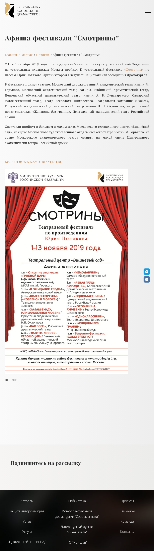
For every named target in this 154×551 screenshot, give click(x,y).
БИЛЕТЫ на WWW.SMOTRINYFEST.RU (33, 162)
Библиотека (77, 501)
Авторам (26, 501)
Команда (127, 521)
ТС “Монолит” (77, 542)
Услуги (27, 531)
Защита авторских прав (27, 511)
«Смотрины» (134, 69)
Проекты (127, 501)
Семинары (127, 511)
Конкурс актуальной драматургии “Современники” (77, 514)
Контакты (127, 531)
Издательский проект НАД (26, 542)
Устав (27, 521)
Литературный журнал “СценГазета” (77, 529)
